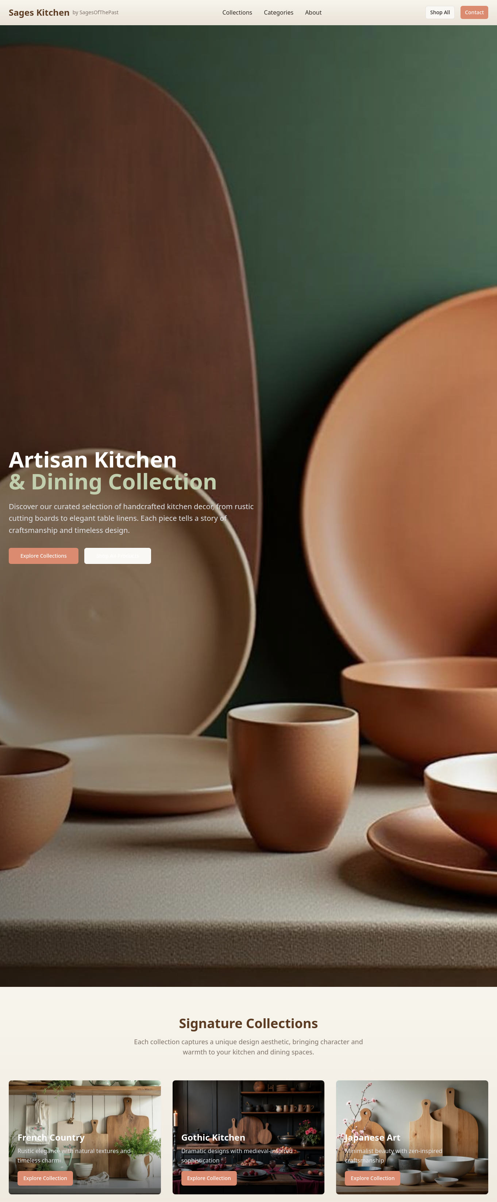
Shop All (440, 12)
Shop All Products (117, 555)
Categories (278, 12)
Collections (237, 12)
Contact (474, 12)
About (313, 12)
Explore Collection (45, 1178)
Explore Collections (43, 555)
